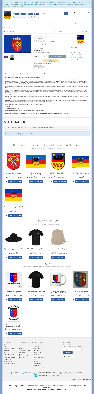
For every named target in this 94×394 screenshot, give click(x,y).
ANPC (20, 354)
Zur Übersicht (10, 31)
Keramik (49, 24)
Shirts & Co (30, 24)
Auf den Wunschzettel (76, 57)
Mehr (85, 24)
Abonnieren (67, 352)
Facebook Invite (49, 74)
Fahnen (67, 24)
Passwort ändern (9, 354)
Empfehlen (73, 50)
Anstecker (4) (37, 356)
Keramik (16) (37, 350)
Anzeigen (38, 67)
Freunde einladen (9, 348)
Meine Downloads (9, 363)
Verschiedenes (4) (39, 367)
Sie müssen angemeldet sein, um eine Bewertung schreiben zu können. (31, 128)
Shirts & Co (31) (38, 347)
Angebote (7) (37, 345)
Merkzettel (7, 356)
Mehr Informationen (15, 181)
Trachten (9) (37, 348)
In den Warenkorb (57, 56)
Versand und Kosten (25, 350)
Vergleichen (74, 47)
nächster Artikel (85, 31)
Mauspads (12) (38, 361)
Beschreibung (9, 74)
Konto (5, 352)
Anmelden (82, 12)
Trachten (40, 24)
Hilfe (5, 347)
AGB (20, 347)
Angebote (19, 24)
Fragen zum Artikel (75, 59)
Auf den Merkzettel (76, 54)
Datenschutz (22, 348)
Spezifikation (20, 74)
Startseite (10, 24)
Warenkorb (7, 350)
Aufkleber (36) (38, 352)
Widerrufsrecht (23, 352)
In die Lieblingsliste (75, 52)
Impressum (22, 345)
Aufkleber (59, 24)
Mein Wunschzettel (9, 357)
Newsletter (22, 357)
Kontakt (6, 345)
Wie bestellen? (23, 356)
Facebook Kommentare (34, 74)
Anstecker (76, 24)
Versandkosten (86, 379)
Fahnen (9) (37, 354)
